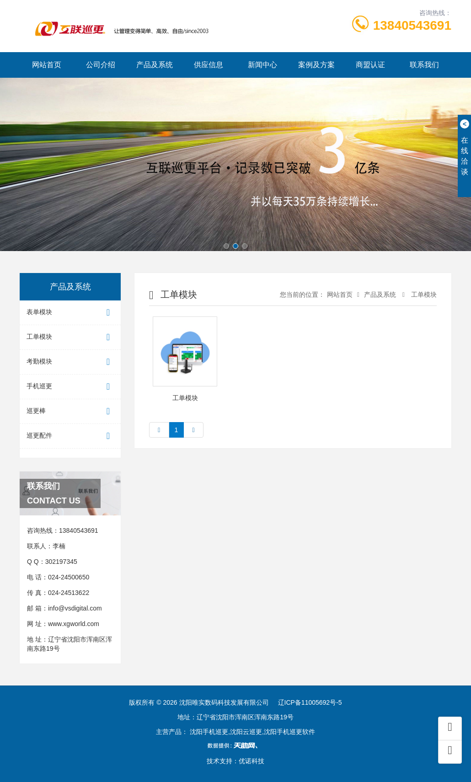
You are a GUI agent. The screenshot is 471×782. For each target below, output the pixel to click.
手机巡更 (70, 386)
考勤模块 (70, 362)
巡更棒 (70, 411)
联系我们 (424, 65)
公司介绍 (100, 65)
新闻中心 (262, 65)
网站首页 (46, 65)
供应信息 (208, 65)
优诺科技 (251, 761)
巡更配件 (70, 436)
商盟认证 (370, 65)
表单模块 (70, 312)
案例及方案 (316, 65)
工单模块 (70, 337)
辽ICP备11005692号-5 (310, 702)
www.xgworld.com (73, 623)
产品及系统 (154, 65)
